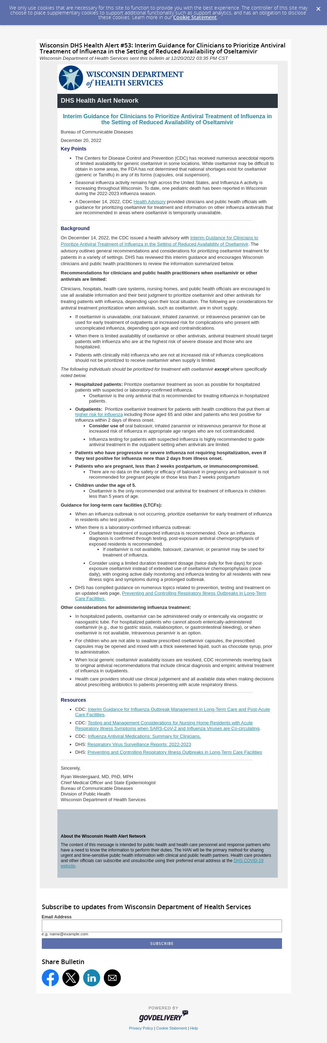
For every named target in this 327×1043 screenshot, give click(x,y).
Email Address (57, 916)
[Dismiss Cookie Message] (318, 6)
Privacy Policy (141, 1028)
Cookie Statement (195, 17)
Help (194, 1028)
